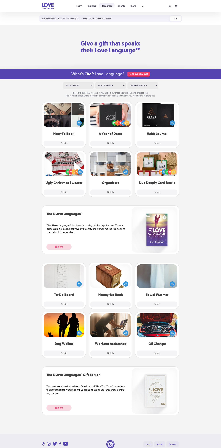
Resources (107, 5)
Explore (59, 246)
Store (133, 5)
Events (121, 5)
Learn (79, 5)
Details (64, 143)
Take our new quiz (138, 73)
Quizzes (92, 5)
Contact (172, 444)
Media (159, 444)
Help (148, 444)
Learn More (106, 18)
